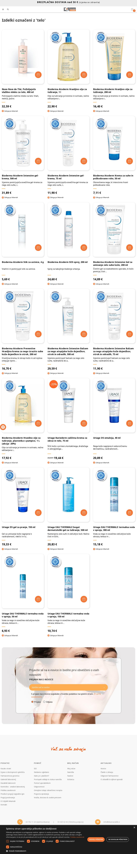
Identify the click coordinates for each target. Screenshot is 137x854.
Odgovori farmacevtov (109, 776)
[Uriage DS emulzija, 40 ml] (114, 419)
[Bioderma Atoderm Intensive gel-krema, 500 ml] (23, 155)
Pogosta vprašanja (41, 794)
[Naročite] (68, 687)
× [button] (134, 828)
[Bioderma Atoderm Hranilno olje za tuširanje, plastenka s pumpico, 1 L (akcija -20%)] (23, 419)
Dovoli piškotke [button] (96, 839)
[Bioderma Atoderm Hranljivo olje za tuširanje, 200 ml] (114, 68)
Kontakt (4, 805)
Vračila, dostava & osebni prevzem (47, 797)
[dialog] (68, 839)
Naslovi (70, 776)
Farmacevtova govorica (10, 776)
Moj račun (71, 768)
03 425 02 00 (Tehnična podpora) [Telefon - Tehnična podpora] (71, 822)
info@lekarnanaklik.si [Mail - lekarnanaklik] (112, 822)
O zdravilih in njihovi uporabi (112, 779)
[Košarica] (132, 9)
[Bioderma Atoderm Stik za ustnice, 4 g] (23, 241)
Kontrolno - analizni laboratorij (13, 787)
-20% (53, 384)
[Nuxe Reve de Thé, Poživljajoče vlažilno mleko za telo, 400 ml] (23, 68)
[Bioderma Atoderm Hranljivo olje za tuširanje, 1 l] (69, 68)
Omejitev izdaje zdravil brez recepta (48, 790)
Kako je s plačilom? (41, 776)
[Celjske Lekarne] (70, 9)
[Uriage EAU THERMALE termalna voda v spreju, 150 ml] (69, 593)
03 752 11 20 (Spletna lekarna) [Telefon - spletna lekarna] (38, 822)
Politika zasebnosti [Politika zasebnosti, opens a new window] (77, 837)
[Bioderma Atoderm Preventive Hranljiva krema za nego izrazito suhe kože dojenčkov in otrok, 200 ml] (23, 329)
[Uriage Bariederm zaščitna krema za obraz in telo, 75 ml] (69, 419)
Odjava (49, 702)
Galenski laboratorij (8, 779)
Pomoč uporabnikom (42, 783)
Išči (35, 768)
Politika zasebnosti (8, 790)
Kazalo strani (6, 768)
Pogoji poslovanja (8, 797)
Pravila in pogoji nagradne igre (12, 794)
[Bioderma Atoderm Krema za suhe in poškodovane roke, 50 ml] (114, 155)
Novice (103, 768)
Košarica (70, 779)
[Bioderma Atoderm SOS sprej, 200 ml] (69, 241)
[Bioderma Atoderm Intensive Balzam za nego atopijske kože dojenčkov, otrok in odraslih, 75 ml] (114, 329)
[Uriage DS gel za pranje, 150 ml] (23, 507)
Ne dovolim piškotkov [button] (118, 839)
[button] (46, 851)
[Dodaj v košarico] (38, 74)
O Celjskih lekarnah (8, 801)
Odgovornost (39, 787)
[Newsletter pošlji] (104, 687)
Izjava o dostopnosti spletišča (12, 772)
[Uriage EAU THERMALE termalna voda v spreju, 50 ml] (23, 593)
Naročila (70, 772)
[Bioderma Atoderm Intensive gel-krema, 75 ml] (69, 155)
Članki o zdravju (107, 772)
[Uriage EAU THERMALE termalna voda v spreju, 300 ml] (114, 507)
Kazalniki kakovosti (8, 783)
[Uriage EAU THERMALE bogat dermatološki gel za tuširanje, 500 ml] (69, 507)
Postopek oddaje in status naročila (48, 779)
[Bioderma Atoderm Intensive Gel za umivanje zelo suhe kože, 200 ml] (114, 241)
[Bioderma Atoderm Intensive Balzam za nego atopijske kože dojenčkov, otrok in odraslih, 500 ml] (69, 329)
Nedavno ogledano (41, 772)
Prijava (37, 702)
